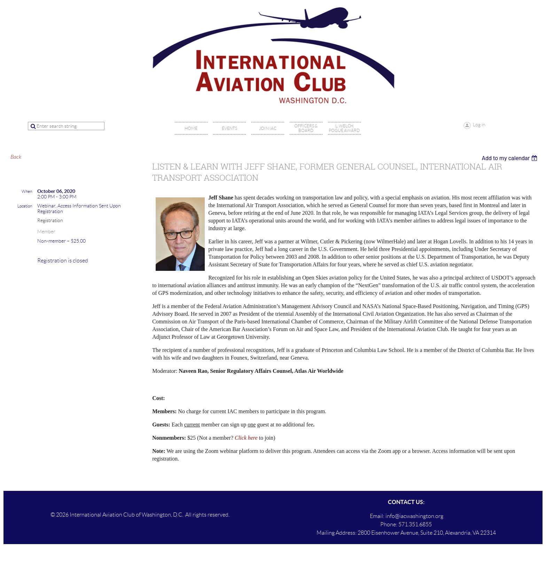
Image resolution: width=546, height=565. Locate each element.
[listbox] (510, 158)
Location (24, 206)
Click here (246, 438)
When (27, 191)
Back (15, 157)
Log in (479, 124)
